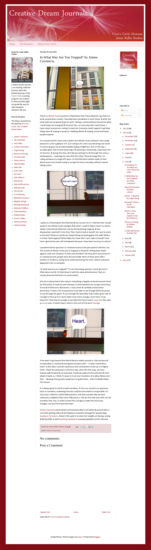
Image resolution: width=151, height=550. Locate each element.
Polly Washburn (20, 212)
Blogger (97, 537)
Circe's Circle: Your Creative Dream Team (20, 126)
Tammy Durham (20, 222)
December (129, 136)
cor (43, 303)
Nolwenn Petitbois (21, 208)
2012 (125, 133)
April (127, 243)
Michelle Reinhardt (21, 205)
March (128, 247)
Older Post (106, 512)
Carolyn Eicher (19, 157)
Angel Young (19, 150)
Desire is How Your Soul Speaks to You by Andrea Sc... (132, 214)
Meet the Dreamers (22, 198)
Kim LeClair (18, 191)
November (129, 141)
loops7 (80, 537)
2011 (125, 260)
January (128, 255)
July (126, 157)
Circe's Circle (16, 96)
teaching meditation (68, 419)
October (128, 145)
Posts (124, 111)
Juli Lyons (18, 174)
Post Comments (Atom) (60, 517)
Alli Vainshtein (19, 140)
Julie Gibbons (19, 178)
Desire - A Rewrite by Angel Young (132, 197)
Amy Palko (18, 143)
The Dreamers (26, 44)
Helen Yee (18, 167)
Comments (126, 116)
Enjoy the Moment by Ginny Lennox (132, 189)
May (127, 238)
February (129, 251)
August (128, 153)
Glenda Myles (19, 164)
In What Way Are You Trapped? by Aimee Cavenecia (131, 179)
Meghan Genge (20, 201)
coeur (96, 300)
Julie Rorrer (18, 181)
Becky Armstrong (21, 154)
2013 (125, 129)
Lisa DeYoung (19, 195)
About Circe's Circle (47, 44)
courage (96, 303)
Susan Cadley (19, 218)
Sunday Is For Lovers (49, 416)
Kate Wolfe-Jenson (21, 184)
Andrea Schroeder (21, 147)
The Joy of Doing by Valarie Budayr (131, 224)
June (127, 162)
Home (12, 44)
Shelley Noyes (19, 215)
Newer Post (45, 512)
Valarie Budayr (20, 225)
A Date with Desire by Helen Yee (132, 232)
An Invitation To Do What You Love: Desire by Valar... (132, 168)
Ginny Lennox (19, 160)
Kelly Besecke (19, 188)
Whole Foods (54, 116)
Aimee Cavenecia (47, 410)
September (129, 149)
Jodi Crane (18, 171)
